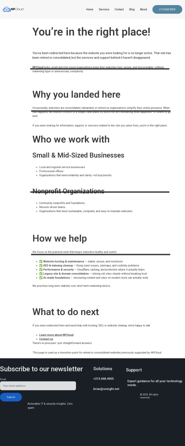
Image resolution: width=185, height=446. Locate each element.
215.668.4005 (167, 9)
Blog (132, 9)
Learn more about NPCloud (56, 355)
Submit (11, 399)
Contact (119, 9)
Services (104, 9)
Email (3, 381)
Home (89, 9)
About (143, 9)
